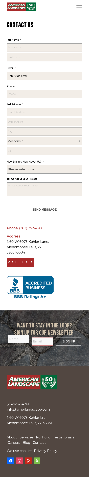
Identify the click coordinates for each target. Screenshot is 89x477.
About (12, 437)
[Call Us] (20, 262)
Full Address (15, 104)
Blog (26, 443)
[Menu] (77, 6)
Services (26, 437)
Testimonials (63, 437)
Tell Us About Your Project (22, 178)
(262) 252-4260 (31, 228)
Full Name (14, 39)
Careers (14, 443)
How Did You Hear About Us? (25, 161)
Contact (39, 443)
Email (11, 68)
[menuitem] (77, 6)
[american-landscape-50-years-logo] (44, 382)
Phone (11, 86)
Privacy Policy (45, 451)
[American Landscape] (37, 6)
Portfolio (43, 437)
